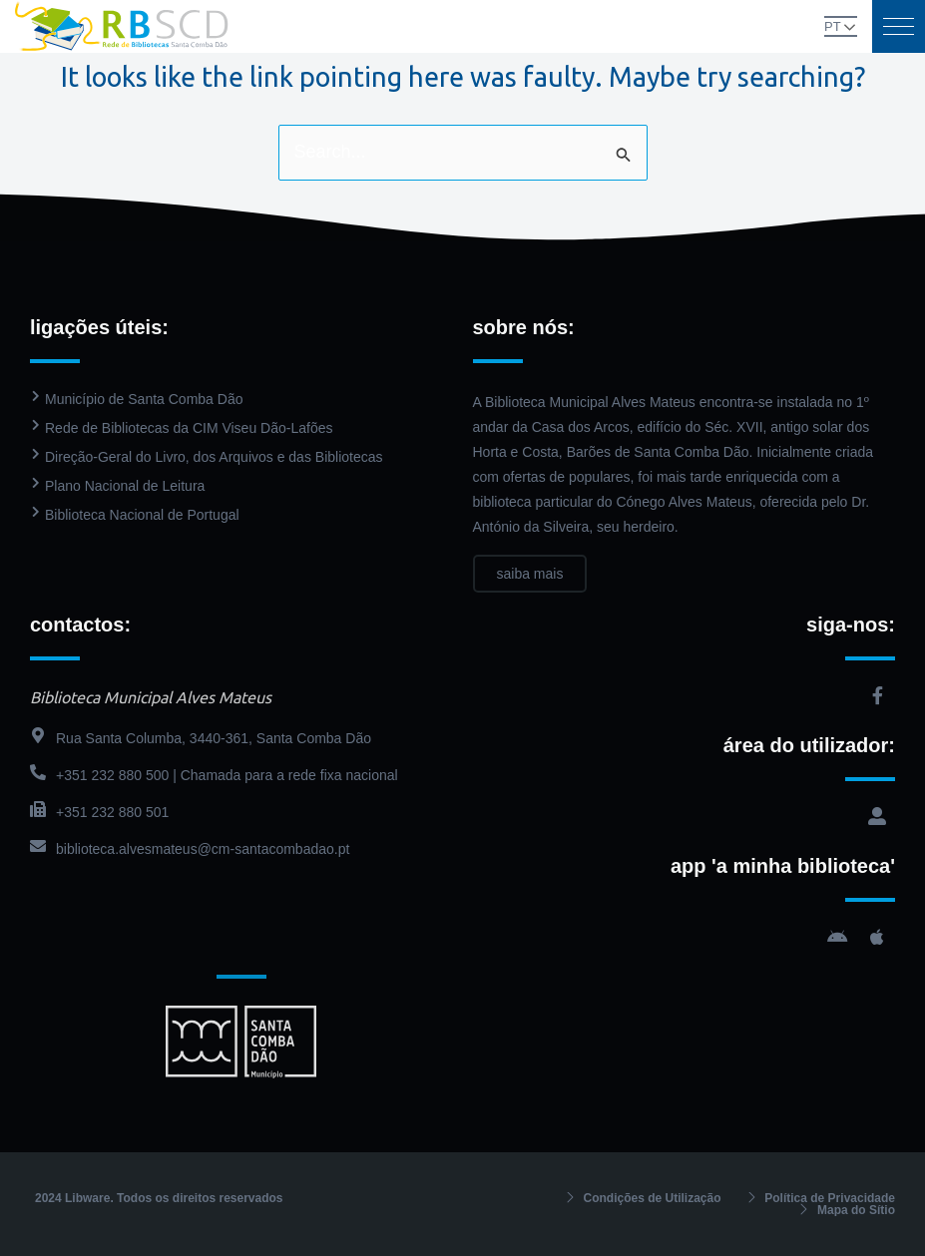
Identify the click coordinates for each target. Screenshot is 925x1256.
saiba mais (530, 574)
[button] (898, 26)
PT (832, 26)
